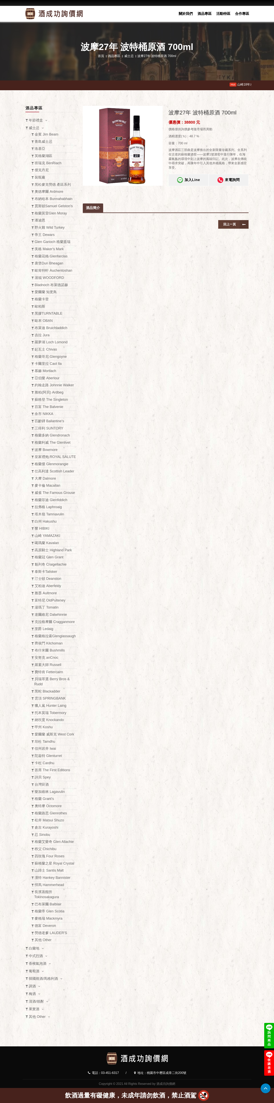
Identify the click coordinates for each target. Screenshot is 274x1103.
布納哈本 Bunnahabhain (53, 199)
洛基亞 (40, 149)
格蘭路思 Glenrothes (51, 813)
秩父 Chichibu (45, 849)
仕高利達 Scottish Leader (54, 471)
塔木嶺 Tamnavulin (49, 514)
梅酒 (32, 994)
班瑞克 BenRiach (48, 163)
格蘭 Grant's (44, 799)
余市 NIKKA (44, 414)
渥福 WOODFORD (49, 278)
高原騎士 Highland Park (53, 550)
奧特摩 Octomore (48, 806)
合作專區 (242, 14)
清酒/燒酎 (36, 1001)
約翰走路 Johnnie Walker (54, 385)
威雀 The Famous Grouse (55, 493)
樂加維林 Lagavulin (50, 792)
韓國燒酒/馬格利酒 (43, 979)
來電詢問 (228, 181)
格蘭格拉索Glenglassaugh (55, 636)
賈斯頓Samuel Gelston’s (54, 206)
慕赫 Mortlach (45, 371)
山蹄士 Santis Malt (49, 870)
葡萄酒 (34, 971)
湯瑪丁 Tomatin (47, 607)
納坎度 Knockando (49, 720)
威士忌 (129, 56)
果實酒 (34, 1009)
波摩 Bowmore (46, 450)
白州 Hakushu (46, 521)
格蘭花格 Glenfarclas (51, 256)
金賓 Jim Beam (46, 134)
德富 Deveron (45, 926)
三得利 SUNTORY (49, 428)
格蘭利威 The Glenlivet (52, 442)
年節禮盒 (36, 120)
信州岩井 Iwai (45, 749)
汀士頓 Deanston (48, 579)
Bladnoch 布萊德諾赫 (51, 285)
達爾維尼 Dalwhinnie (51, 615)
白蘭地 (34, 948)
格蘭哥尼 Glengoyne (51, 357)
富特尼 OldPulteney (50, 600)
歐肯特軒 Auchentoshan (53, 270)
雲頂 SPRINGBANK (50, 698)
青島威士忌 (43, 142)
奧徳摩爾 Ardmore (49, 192)
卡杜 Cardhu (44, 763)
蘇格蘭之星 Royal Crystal (54, 863)
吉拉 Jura (42, 335)
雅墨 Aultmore (46, 593)
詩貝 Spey (43, 777)
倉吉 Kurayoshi (46, 827)
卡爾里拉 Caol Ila (48, 364)
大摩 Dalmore (45, 478)
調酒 (32, 986)
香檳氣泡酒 (37, 964)
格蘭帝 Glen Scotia (49, 911)
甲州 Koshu (44, 727)
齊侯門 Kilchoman (49, 643)
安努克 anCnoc (46, 657)
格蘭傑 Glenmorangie (51, 464)
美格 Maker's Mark (49, 249)
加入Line (188, 181)
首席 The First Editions (52, 770)
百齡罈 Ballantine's (49, 421)
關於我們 (186, 14)
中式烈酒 (36, 956)
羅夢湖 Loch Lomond (51, 342)
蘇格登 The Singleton (51, 400)
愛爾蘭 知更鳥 (46, 292)
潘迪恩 (40, 220)
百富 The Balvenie (49, 407)
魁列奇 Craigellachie (51, 564)
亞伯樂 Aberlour (47, 378)
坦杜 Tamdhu (45, 741)
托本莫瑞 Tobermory (50, 713)
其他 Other (43, 940)
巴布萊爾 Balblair (48, 904)
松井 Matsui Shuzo (49, 820)
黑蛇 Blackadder (47, 691)
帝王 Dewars (45, 235)
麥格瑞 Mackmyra (48, 918)
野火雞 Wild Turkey (50, 227)
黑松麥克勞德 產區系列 (53, 185)
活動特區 (223, 14)
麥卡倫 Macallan (47, 485)
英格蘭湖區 (43, 156)
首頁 (101, 56)
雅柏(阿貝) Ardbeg (49, 392)
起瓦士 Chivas (46, 349)
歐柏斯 (40, 306)
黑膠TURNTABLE (48, 313)
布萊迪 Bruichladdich (51, 328)
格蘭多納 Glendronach (52, 435)
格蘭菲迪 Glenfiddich (51, 500)
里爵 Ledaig (44, 629)
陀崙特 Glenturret (48, 756)
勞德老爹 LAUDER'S (51, 933)
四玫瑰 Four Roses (49, 856)
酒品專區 (204, 14)
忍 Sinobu (42, 835)
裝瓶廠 (40, 177)
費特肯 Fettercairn (49, 672)
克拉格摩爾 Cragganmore (55, 622)
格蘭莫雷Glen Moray (51, 213)
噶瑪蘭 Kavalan (47, 543)
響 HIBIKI (42, 528)
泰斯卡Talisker (46, 572)
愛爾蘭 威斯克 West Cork (54, 734)
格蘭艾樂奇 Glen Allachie (54, 842)
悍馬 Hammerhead (49, 885)
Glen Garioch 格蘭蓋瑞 (52, 242)
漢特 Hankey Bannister (52, 878)
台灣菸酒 (42, 784)
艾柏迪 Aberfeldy (48, 586)
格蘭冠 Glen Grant (49, 557)
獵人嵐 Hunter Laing (50, 706)
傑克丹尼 (42, 170)
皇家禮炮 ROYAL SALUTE (55, 457)
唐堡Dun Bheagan (49, 263)
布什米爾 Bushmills (50, 650)
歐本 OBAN (44, 321)
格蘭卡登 (42, 299)
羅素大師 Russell (48, 665)
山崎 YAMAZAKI (47, 536)
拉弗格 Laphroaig (48, 507)
